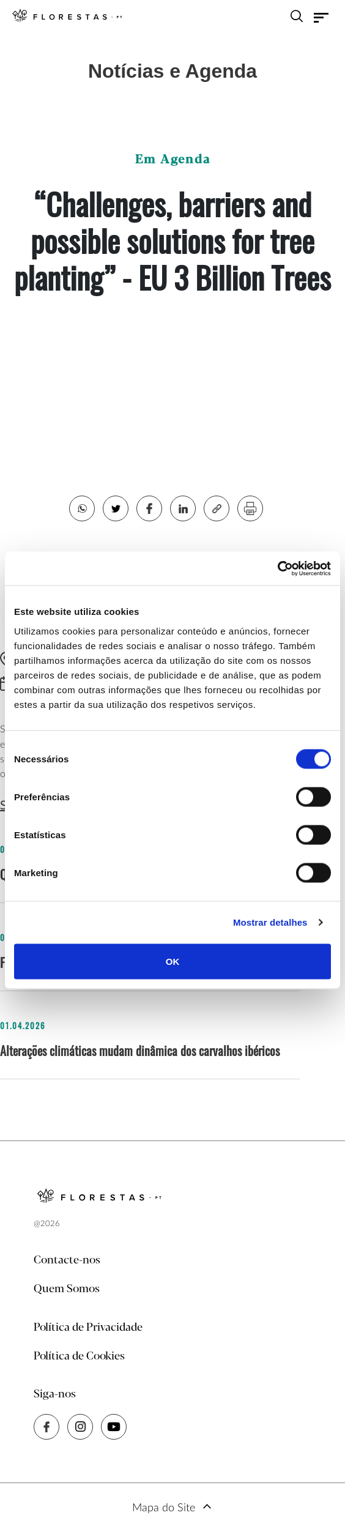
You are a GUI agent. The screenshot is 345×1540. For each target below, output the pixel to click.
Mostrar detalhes (270, 922)
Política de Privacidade (88, 1328)
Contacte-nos (67, 1260)
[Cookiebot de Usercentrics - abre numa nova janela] (277, 568)
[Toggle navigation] (321, 17)
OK (173, 961)
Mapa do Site (163, 1508)
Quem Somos (67, 1289)
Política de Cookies (79, 1356)
